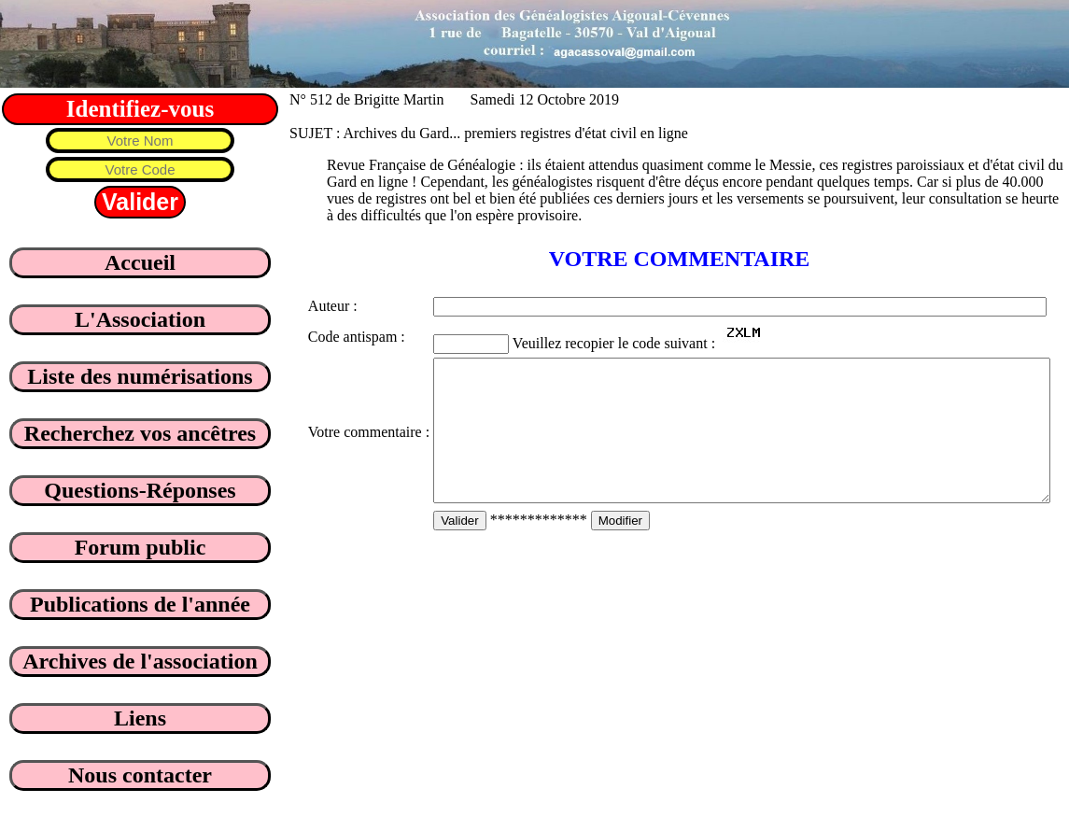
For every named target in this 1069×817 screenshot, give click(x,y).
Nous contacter (140, 775)
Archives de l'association (140, 661)
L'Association (140, 319)
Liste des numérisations (139, 376)
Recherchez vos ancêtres (140, 433)
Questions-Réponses (139, 490)
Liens (140, 718)
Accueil (140, 262)
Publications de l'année (140, 604)
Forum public (140, 547)
